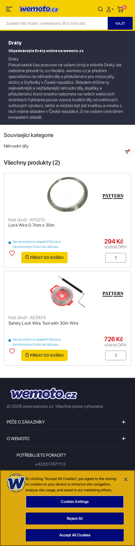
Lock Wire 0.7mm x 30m (31, 225)
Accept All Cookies (74, 538)
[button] (111, 9)
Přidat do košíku (45, 257)
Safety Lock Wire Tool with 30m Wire (43, 323)
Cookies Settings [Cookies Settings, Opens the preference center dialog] (75, 504)
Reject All (74, 521)
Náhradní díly (16, 146)
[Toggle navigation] (9, 10)
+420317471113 (50, 464)
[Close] (125, 481)
